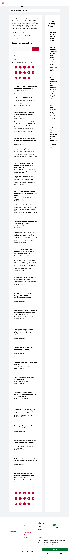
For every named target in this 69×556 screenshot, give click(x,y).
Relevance (16, 57)
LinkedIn (40, 532)
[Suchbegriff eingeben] (21, 49)
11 (25, 73)
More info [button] (55, 542)
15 (21, 78)
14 (16, 78)
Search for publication (21, 10)
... (20, 67)
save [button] (48, 553)
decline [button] (61, 553)
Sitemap (27, 537)
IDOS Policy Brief (19, 38)
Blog (39, 540)
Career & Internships (13, 524)
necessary (47, 545)
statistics (55, 545)
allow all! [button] (55, 549)
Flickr (39, 542)
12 (29, 73)
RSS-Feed (40, 537)
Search (35, 49)
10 (21, 73)
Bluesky (40, 526)
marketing (63, 545)
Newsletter (40, 534)
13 (33, 73)
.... (24, 78)
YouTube (40, 529)
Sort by (13, 55)
